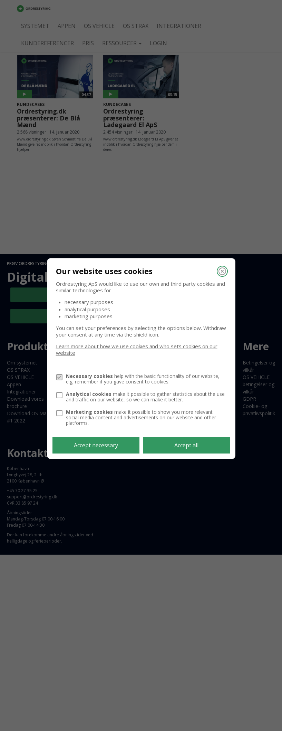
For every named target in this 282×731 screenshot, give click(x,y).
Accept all (186, 445)
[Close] (222, 271)
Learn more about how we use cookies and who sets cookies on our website (136, 349)
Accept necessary (96, 445)
